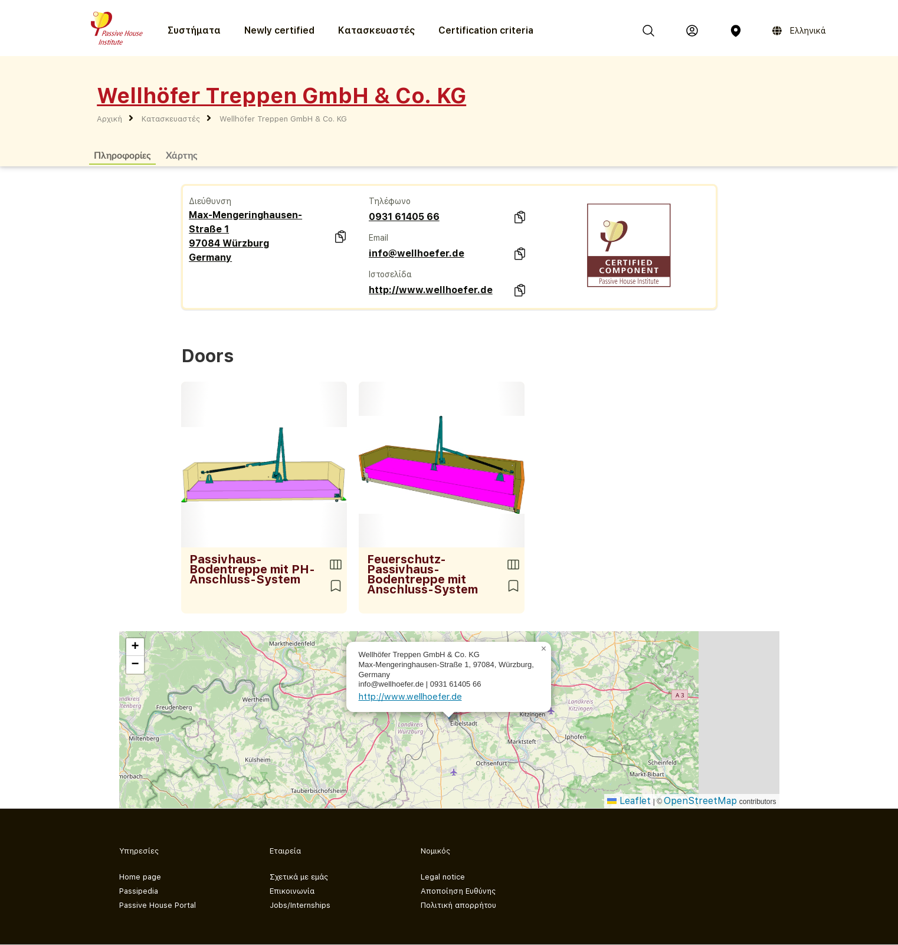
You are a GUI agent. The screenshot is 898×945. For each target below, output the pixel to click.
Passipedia (138, 891)
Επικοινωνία (292, 891)
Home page (140, 876)
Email (378, 237)
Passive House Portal (157, 905)
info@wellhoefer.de (416, 253)
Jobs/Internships (300, 905)
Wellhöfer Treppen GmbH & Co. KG (283, 118)
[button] (544, 649)
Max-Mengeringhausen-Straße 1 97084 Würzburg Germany (245, 236)
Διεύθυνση (210, 201)
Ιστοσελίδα (390, 274)
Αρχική (109, 118)
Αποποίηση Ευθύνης (458, 891)
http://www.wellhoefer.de (431, 290)
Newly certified (279, 30)
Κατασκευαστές (376, 30)
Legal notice (443, 876)
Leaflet (629, 800)
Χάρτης (182, 154)
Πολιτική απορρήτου (458, 905)
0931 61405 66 (404, 216)
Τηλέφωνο (390, 201)
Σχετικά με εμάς (299, 876)
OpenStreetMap (700, 800)
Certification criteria (485, 30)
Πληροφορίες (122, 154)
